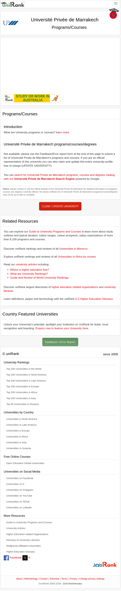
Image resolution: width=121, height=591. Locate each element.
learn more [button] (62, 132)
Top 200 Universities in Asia (21, 398)
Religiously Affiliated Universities (23, 546)
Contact (44, 578)
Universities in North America (21, 419)
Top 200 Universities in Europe (22, 386)
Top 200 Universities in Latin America (26, 380)
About (19, 578)
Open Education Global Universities (25, 463)
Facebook (13, 557)
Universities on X (15, 484)
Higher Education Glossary (20, 551)
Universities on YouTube (19, 495)
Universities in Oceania (18, 448)
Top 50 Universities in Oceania (22, 404)
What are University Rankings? (29, 273)
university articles (26, 264)
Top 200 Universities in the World (23, 369)
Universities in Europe (18, 430)
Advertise (54, 578)
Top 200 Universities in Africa (21, 392)
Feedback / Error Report (60, 342)
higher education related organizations (75, 287)
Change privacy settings (92, 578)
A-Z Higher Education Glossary (94, 298)
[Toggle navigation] (115, 3)
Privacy (73, 578)
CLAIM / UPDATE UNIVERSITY (60, 206)
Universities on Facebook (19, 478)
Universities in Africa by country (77, 256)
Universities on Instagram (19, 490)
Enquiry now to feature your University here (62, 328)
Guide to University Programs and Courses (55, 231)
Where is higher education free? (29, 269)
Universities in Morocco (73, 248)
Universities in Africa (17, 436)
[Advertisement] (60, 63)
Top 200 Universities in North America (26, 374)
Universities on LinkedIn (19, 507)
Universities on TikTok (18, 501)
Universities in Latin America (21, 425)
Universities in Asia (16, 442)
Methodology (31, 578)
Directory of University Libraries (23, 540)
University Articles (15, 528)
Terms (64, 578)
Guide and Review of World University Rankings (39, 277)
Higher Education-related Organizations (27, 534)
